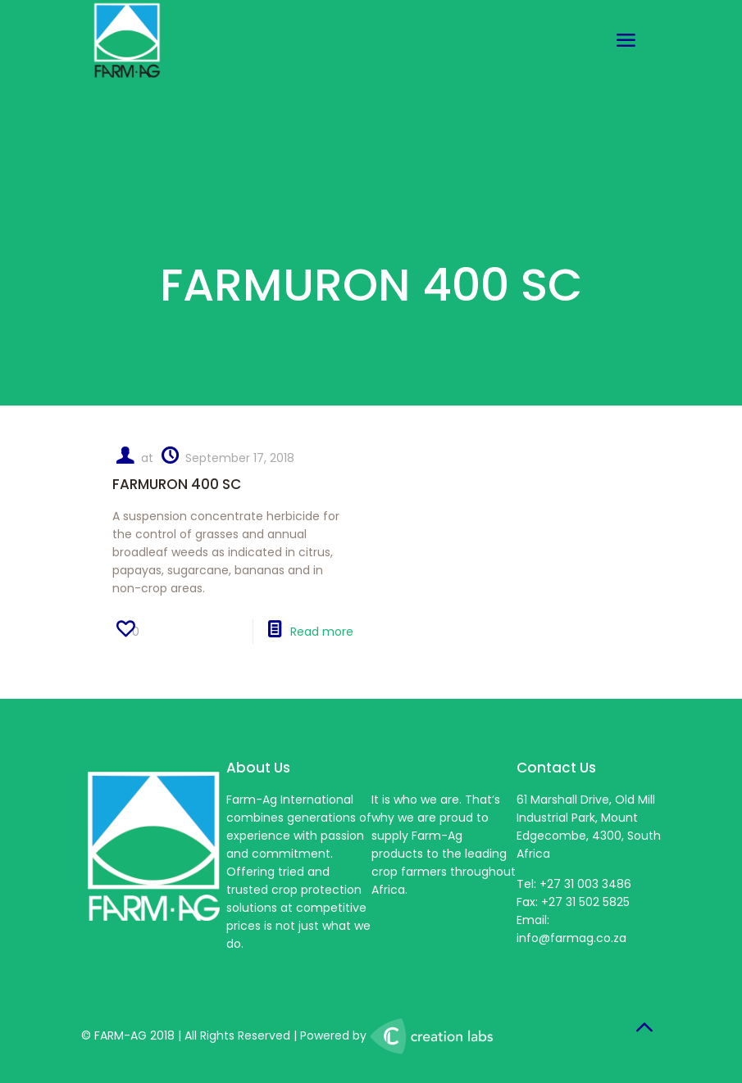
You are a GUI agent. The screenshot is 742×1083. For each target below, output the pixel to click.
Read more (321, 631)
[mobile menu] (626, 41)
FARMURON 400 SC (176, 484)
